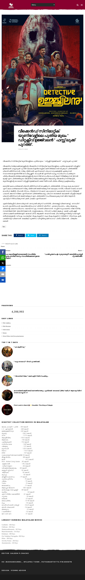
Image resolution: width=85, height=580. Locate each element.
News (5, 333)
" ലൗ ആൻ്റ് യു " (19, 347)
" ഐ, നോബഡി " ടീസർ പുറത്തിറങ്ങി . (27, 361)
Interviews (6, 330)
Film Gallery (7, 323)
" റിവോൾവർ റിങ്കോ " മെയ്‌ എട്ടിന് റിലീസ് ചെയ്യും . (31, 376)
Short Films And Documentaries (13, 336)
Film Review (7, 326)
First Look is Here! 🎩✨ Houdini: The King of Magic (33, 405)
